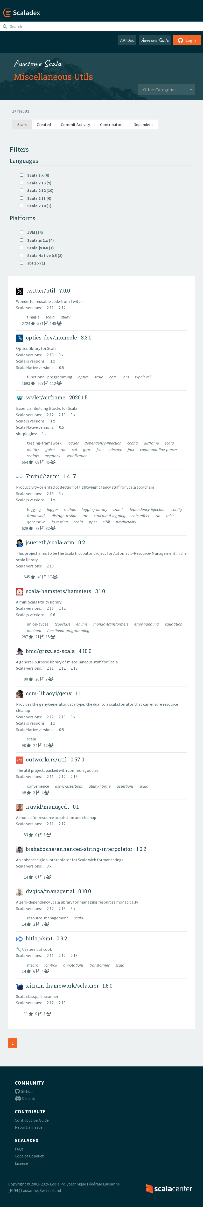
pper (93, 521)
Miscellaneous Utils (53, 76)
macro (33, 965)
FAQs (19, 1148)
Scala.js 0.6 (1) (37, 247)
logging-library (95, 509)
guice (50, 449)
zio (158, 515)
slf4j (107, 521)
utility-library (100, 786)
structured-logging (110, 515)
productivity (126, 521)
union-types (38, 624)
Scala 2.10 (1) (36, 205)
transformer (99, 965)
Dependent (143, 124)
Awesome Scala (155, 40)
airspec (116, 449)
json (100, 449)
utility (65, 317)
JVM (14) (31, 232)
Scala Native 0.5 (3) (41, 255)
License (21, 1163)
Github (24, 1091)
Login (187, 40)
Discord (25, 1098)
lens (126, 376)
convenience (38, 786)
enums (82, 624)
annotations (73, 965)
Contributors (111, 124)
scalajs (33, 455)
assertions (125, 786)
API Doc (127, 40)
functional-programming (50, 376)
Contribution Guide (32, 1120)
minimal (34, 630)
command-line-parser (158, 449)
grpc (87, 449)
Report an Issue (29, 1127)
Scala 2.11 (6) (36, 198)
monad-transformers (111, 624)
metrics (33, 449)
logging (34, 509)
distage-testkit (64, 515)
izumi (118, 509)
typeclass (62, 624)
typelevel (143, 376)
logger (73, 443)
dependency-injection (103, 443)
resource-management (48, 917)
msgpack (53, 455)
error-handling (147, 624)
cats (113, 376)
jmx (131, 449)
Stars (22, 124)
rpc (64, 449)
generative (36, 521)
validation (173, 624)
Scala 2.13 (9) (36, 182)
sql (75, 449)
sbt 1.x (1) (32, 263)
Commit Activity (75, 124)
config (133, 443)
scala (50, 317)
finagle (33, 317)
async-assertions (69, 786)
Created (44, 124)
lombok (51, 965)
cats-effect (140, 515)
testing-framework (44, 443)
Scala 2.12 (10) (37, 190)
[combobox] (166, 89)
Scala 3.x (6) (35, 175)
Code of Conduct (29, 1156)
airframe (152, 443)
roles (170, 515)
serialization (76, 455)
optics (83, 376)
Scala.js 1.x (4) (37, 240)
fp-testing (60, 521)
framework (36, 515)
